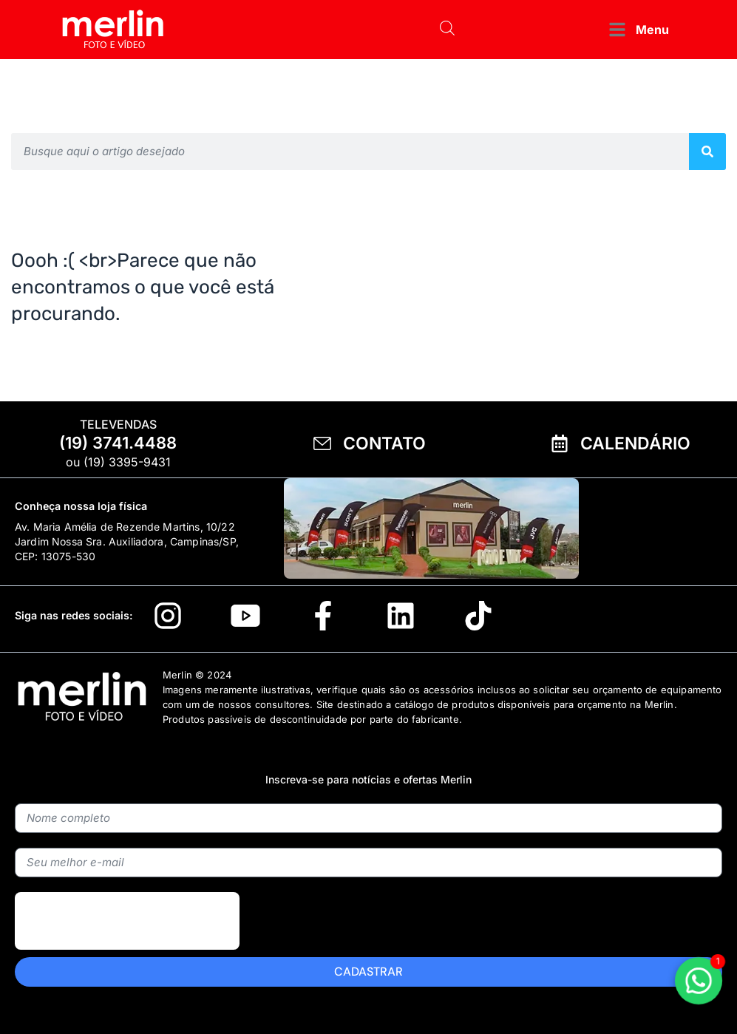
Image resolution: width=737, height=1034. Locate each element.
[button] (637, 30)
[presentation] (127, 955)
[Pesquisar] (707, 151)
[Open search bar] (447, 29)
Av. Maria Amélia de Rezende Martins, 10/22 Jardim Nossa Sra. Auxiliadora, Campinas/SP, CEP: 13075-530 (127, 541)
